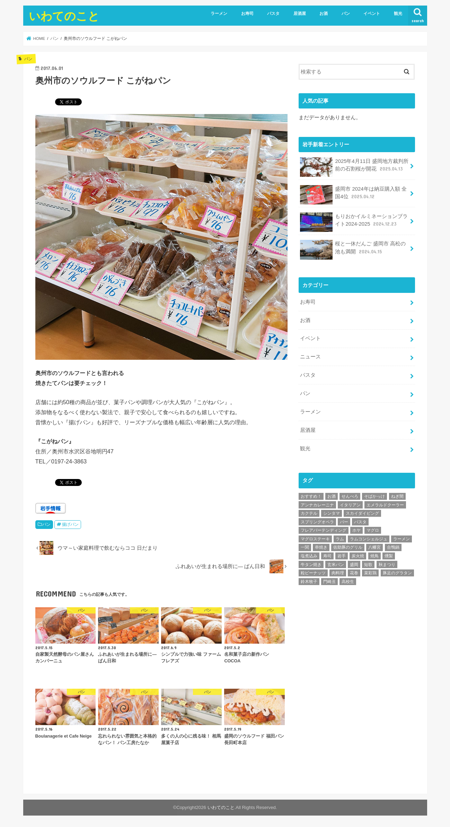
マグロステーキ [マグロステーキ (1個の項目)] (315, 539)
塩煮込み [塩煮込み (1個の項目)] (309, 556)
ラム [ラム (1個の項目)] (340, 539)
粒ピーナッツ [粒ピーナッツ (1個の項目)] (313, 573)
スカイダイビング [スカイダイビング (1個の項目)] (362, 513)
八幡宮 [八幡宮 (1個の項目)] (374, 547)
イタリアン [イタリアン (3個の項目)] (350, 505)
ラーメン (219, 13)
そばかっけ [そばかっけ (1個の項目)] (374, 496)
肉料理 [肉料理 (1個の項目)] (338, 573)
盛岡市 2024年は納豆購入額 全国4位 (353, 194)
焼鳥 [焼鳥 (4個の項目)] (374, 556)
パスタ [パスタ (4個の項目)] (360, 522)
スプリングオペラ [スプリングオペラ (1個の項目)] (317, 522)
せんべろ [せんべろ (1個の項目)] (350, 496)
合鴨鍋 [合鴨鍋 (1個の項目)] (393, 547)
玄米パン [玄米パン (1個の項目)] (335, 564)
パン (346, 13)
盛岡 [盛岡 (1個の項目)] (354, 564)
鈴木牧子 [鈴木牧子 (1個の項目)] (309, 581)
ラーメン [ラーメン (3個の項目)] (401, 539)
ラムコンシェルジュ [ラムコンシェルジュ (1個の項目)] (368, 539)
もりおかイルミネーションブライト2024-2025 (354, 222)
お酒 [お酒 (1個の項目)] (331, 496)
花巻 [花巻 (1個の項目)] (354, 573)
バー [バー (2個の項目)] (344, 522)
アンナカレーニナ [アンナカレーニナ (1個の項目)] (317, 505)
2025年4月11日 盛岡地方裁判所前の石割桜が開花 (354, 167)
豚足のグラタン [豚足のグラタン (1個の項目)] (397, 573)
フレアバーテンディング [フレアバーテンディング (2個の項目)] (323, 530)
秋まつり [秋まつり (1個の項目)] (387, 564)
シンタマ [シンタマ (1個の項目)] (331, 513)
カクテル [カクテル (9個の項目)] (309, 513)
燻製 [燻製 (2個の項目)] (389, 556)
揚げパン (70, 524)
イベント (371, 13)
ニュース (310, 356)
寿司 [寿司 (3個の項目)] (327, 556)
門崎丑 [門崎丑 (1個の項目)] (329, 581)
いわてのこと (64, 16)
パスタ (273, 13)
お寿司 (247, 13)
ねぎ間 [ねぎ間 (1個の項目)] (397, 496)
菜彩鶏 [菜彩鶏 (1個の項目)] (370, 573)
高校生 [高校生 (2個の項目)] (348, 581)
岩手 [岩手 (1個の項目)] (341, 556)
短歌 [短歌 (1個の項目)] (368, 564)
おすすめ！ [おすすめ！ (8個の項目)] (311, 496)
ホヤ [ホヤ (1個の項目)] (356, 530)
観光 (398, 13)
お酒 (323, 13)
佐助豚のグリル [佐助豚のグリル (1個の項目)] (347, 547)
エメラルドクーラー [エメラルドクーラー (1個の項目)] (385, 505)
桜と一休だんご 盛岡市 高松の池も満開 (353, 249)
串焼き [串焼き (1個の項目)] (321, 547)
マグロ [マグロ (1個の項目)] (373, 530)
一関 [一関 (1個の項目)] (305, 547)
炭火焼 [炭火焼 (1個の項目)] (358, 556)
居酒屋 (299, 13)
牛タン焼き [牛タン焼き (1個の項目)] (311, 564)
